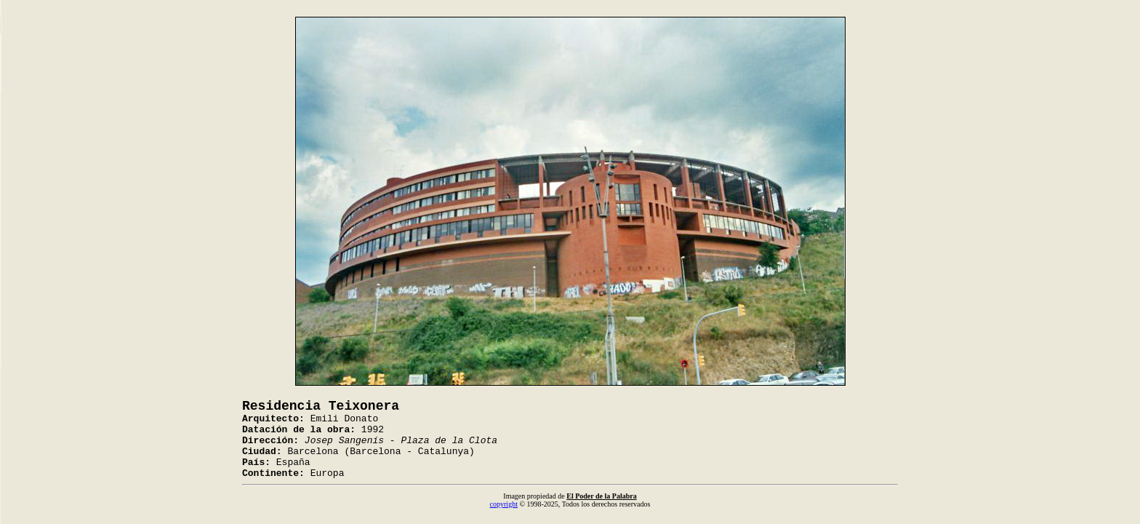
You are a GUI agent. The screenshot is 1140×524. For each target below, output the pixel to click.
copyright (504, 504)
